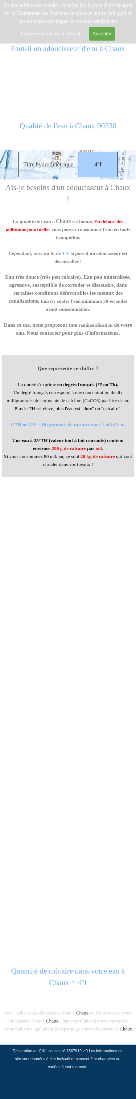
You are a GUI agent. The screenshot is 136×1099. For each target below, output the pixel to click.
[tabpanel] (68, 130)
